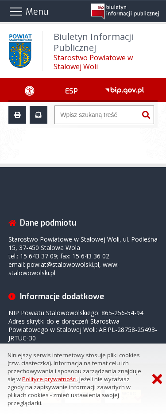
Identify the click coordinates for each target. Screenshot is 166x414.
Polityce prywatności (49, 379)
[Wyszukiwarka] (97, 115)
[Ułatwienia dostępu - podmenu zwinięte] (29, 90)
